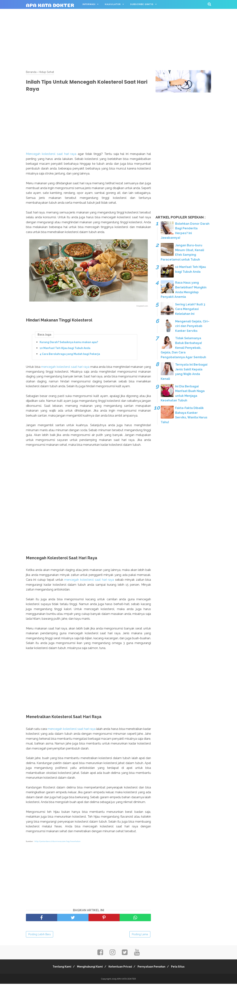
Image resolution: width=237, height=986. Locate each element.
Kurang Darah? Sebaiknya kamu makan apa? (69, 344)
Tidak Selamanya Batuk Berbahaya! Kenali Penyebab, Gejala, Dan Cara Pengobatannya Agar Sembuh (183, 347)
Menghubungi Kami (88, 968)
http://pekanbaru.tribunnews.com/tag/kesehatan (57, 844)
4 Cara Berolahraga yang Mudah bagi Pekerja (70, 355)
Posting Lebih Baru (39, 936)
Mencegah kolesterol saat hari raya (51, 156)
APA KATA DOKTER (50, 4)
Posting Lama (140, 936)
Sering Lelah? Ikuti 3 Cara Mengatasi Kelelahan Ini (190, 309)
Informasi (88, 4)
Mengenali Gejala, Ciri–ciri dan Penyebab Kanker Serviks (192, 326)
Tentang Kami (57, 968)
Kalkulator (113, 4)
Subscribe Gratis (141, 4)
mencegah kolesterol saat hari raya (65, 368)
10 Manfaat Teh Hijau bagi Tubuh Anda (65, 349)
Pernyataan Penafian (154, 968)
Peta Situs (182, 968)
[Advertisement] (118, 39)
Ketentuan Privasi (120, 968)
